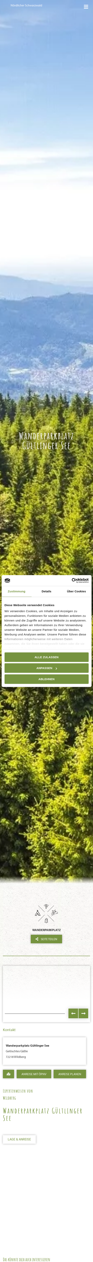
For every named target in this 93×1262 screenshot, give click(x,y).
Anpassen (46, 668)
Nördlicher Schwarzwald (26, 5)
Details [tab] (46, 591)
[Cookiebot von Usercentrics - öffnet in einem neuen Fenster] (72, 580)
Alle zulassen (46, 657)
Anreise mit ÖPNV (33, 1074)
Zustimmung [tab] (16, 591)
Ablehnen (46, 679)
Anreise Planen (69, 1074)
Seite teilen (46, 939)
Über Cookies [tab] (76, 591)
